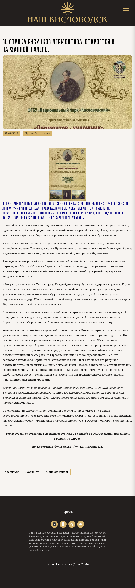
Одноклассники (57, 472)
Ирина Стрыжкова (37, 133)
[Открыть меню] (126, 8)
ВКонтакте (31, 472)
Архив (67, 512)
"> (54, 524)
